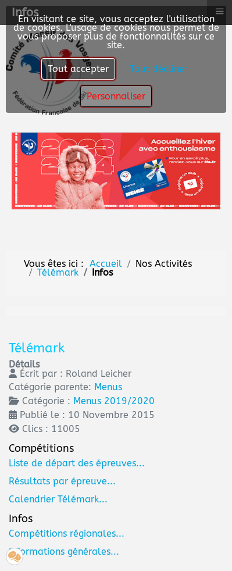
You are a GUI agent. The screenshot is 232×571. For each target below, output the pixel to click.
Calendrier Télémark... (58, 499)
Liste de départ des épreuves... (77, 463)
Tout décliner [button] (159, 68)
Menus (108, 386)
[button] (14, 556)
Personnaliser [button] (116, 96)
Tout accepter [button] (78, 68)
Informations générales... (64, 551)
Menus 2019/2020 (114, 400)
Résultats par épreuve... (62, 481)
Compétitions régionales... (66, 533)
